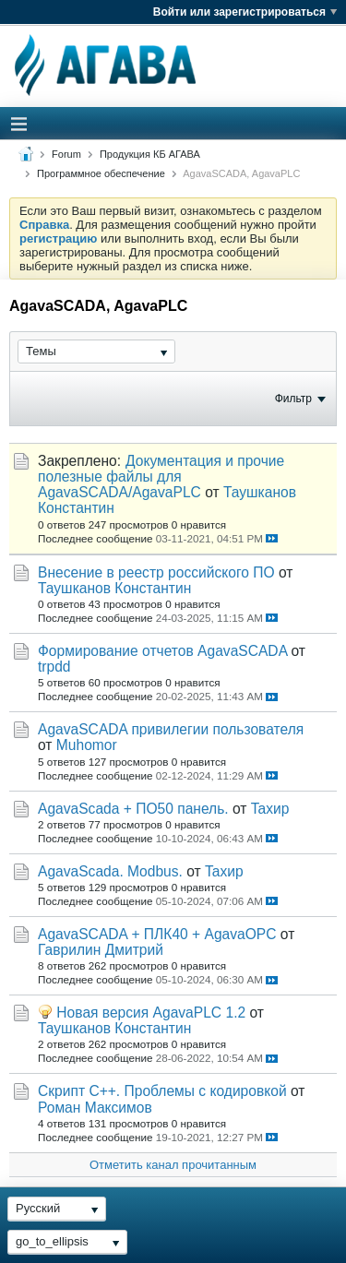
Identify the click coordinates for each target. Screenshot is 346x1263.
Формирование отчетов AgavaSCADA (162, 651)
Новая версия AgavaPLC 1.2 (150, 1012)
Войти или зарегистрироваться (245, 12)
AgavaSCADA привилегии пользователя (171, 729)
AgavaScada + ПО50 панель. (133, 808)
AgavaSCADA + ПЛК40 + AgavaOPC (157, 934)
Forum (66, 154)
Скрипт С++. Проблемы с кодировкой (162, 1091)
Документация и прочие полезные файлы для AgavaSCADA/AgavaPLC (161, 476)
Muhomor (86, 745)
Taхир (270, 808)
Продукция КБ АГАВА (150, 154)
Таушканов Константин (114, 588)
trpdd (54, 666)
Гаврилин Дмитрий (100, 950)
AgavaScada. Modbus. (110, 871)
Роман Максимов (95, 1107)
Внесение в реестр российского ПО (156, 572)
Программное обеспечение (101, 173)
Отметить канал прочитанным (173, 1165)
